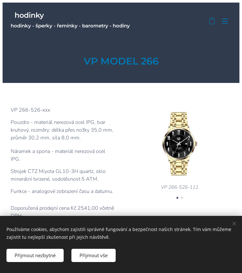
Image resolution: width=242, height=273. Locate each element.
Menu (225, 21)
